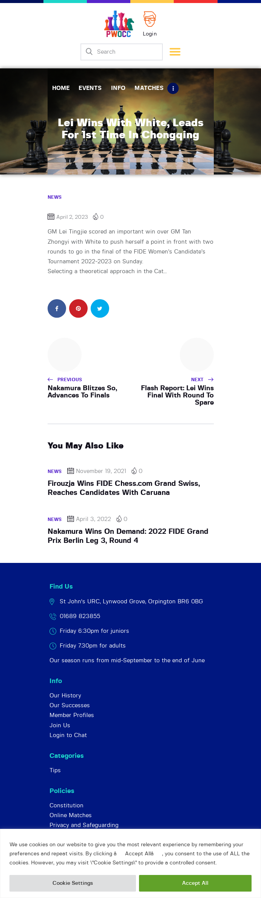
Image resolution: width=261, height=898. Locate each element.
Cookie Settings (73, 883)
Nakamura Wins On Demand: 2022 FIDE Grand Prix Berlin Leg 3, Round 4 (128, 536)
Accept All (195, 883)
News (55, 197)
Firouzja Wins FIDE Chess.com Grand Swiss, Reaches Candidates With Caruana (124, 488)
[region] (130, 863)
